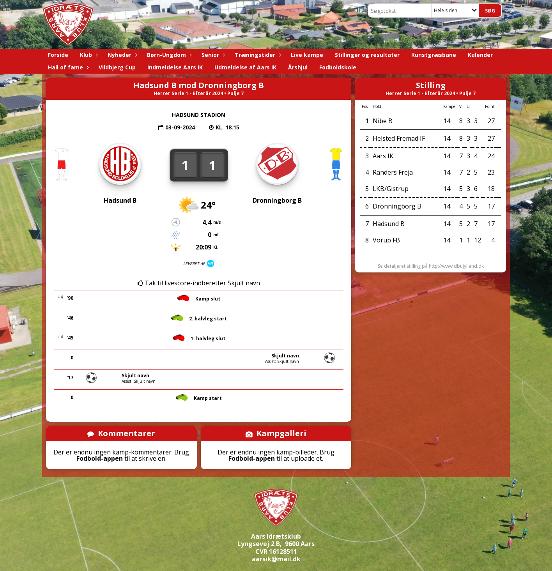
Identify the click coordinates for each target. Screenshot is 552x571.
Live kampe (307, 54)
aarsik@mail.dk (276, 559)
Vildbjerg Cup (117, 67)
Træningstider (257, 54)
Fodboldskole (337, 67)
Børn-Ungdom (168, 54)
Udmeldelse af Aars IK (245, 67)
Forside (58, 54)
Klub (88, 54)
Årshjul (298, 67)
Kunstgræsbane (433, 54)
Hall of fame (67, 67)
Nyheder (121, 54)
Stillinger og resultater (367, 54)
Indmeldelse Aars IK (175, 67)
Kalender (480, 54)
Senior (212, 54)
